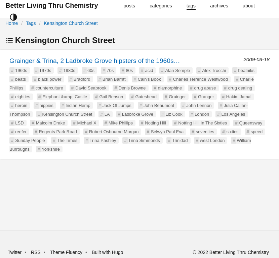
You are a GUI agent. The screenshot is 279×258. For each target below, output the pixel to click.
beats (20, 79)
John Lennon (198, 105)
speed (257, 131)
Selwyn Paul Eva (167, 131)
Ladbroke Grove (137, 114)
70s (110, 70)
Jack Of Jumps (117, 105)
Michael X (86, 122)
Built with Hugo (107, 252)
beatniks (246, 70)
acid (149, 70)
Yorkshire (51, 149)
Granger (206, 96)
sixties (233, 131)
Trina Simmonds (144, 140)
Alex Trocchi (214, 70)
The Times (67, 140)
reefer (21, 131)
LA (107, 114)
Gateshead (146, 96)
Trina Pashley (102, 140)
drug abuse (205, 87)
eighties (22, 96)
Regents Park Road (58, 131)
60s (90, 70)
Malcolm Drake (50, 122)
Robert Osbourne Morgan (113, 131)
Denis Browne (132, 87)
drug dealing (240, 87)
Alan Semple (177, 70)
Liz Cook (174, 114)
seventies (205, 131)
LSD (19, 122)
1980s (69, 70)
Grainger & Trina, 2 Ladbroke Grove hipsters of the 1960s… (94, 60)
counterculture (49, 87)
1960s (21, 70)
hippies (46, 105)
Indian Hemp (78, 105)
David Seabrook (91, 87)
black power (49, 79)
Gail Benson (111, 96)
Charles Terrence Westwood (200, 79)
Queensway (251, 122)
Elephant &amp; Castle (64, 96)
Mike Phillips (121, 122)
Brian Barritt (114, 79)
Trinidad (180, 140)
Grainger (177, 96)
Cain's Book (149, 79)
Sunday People (30, 140)
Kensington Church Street (70, 23)
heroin (21, 105)
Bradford (82, 79)
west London (212, 140)
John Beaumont (159, 105)
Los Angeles (233, 114)
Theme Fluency (67, 252)
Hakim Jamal (238, 96)
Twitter (15, 252)
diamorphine (170, 87)
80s (129, 70)
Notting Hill (155, 122)
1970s (45, 70)
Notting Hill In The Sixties (202, 122)
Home (11, 23)
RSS (36, 252)
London (202, 114)
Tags (31, 23)
